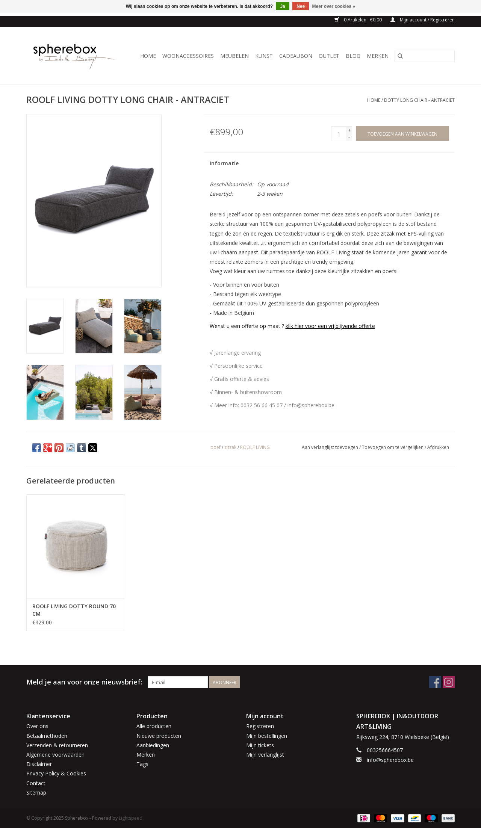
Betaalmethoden (46, 735)
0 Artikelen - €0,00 (358, 20)
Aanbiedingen (152, 745)
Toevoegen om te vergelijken (393, 447)
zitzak (230, 447)
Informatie (224, 163)
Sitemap (36, 792)
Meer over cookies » (333, 6)
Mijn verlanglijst (265, 754)
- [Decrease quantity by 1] (349, 137)
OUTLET (329, 55)
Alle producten (153, 726)
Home (148, 55)
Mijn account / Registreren (422, 20)
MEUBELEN (234, 55)
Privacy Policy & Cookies (56, 773)
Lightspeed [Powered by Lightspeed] (130, 818)
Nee (300, 6)
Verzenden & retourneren (57, 745)
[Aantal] (338, 133)
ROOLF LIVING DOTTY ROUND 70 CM (74, 610)
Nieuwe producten (158, 735)
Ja (282, 6)
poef (215, 447)
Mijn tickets (260, 745)
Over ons (37, 726)
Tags (142, 764)
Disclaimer (39, 764)
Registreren (260, 726)
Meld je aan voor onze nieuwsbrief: (84, 682)
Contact (35, 783)
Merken (378, 55)
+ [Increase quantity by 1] (349, 130)
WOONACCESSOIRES (188, 55)
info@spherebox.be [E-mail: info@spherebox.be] (390, 759)
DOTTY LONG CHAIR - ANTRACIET (419, 100)
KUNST (264, 55)
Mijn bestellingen (266, 735)
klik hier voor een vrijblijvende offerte (330, 325)
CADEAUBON (295, 55)
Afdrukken (438, 447)
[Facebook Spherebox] (435, 682)
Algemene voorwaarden (55, 754)
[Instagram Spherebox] (449, 682)
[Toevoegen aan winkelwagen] (402, 133)
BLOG (353, 55)
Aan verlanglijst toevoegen (330, 447)
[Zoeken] (425, 56)
